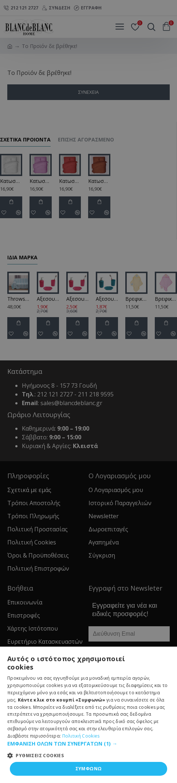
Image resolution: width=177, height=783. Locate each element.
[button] (88, 743)
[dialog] (88, 391)
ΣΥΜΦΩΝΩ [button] (88, 769)
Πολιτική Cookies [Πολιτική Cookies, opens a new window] (81, 736)
